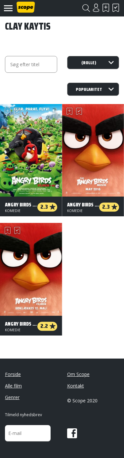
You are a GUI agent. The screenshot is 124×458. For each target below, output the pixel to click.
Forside (13, 374)
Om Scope (78, 374)
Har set (116, 7)
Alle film (13, 386)
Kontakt (75, 386)
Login (96, 7)
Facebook (72, 433)
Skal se (106, 7)
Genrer (12, 397)
